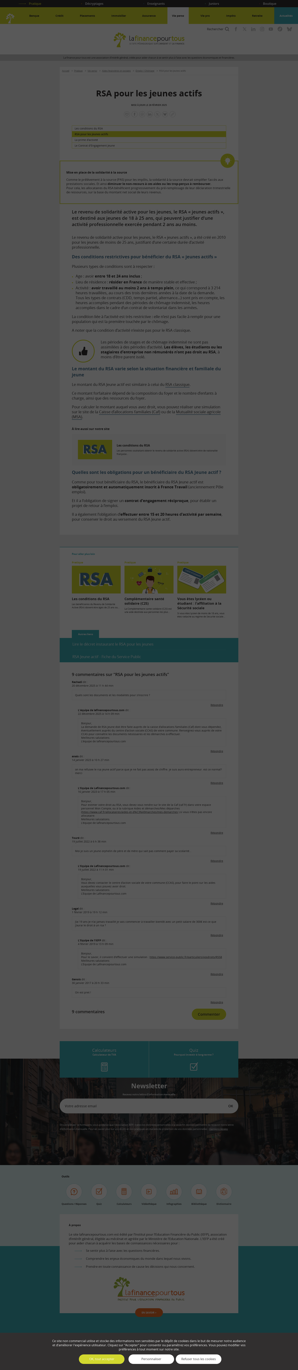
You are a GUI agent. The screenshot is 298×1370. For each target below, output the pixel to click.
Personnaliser (151, 1359)
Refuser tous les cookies (198, 1359)
